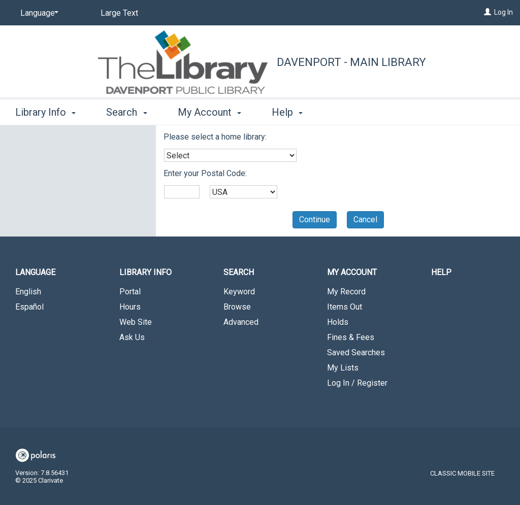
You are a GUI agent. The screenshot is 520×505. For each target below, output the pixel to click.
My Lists (343, 368)
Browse (237, 307)
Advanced (240, 322)
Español (29, 307)
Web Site (135, 322)
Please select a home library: (215, 137)
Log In (503, 12)
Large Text (119, 13)
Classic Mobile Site (462, 473)
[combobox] (230, 155)
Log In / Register (357, 383)
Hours (130, 307)
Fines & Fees (350, 337)
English (28, 291)
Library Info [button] (45, 112)
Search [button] (126, 112)
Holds (337, 322)
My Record (346, 291)
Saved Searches (356, 352)
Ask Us (132, 337)
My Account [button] (209, 112)
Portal (130, 291)
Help (441, 272)
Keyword (239, 291)
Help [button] (287, 112)
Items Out (344, 307)
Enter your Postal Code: (205, 173)
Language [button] (35, 272)
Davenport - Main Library (351, 62)
